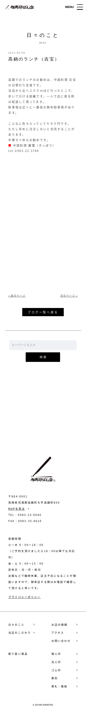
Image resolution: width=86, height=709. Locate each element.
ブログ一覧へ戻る (43, 312)
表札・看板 (59, 686)
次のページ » (69, 295)
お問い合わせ (43, 418)
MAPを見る (16, 509)
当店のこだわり (19, 633)
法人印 (56, 662)
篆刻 (54, 678)
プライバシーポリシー (24, 597)
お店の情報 (59, 625)
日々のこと (16, 625)
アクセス (57, 633)
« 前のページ (17, 295)
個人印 (56, 654)
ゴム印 (56, 670)
